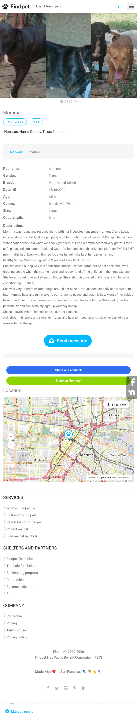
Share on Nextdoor (69, 380)
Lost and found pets (22, 515)
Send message (68, 340)
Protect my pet (17, 529)
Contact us (15, 616)
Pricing (12, 623)
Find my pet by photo (22, 536)
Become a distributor (22, 587)
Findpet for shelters (21, 559)
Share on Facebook (68, 370)
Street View (119, 404)
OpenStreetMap (108, 477)
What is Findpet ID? (21, 508)
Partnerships (16, 580)
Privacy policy (17, 637)
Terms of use (16, 630)
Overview (15, 152)
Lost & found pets (48, 6)
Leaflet (91, 477)
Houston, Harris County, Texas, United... (35, 131)
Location (33, 152)
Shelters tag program (22, 573)
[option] (23, 55)
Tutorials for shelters (22, 566)
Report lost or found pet (24, 522)
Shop (10, 594)
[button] (65, 430)
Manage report (18, 712)
